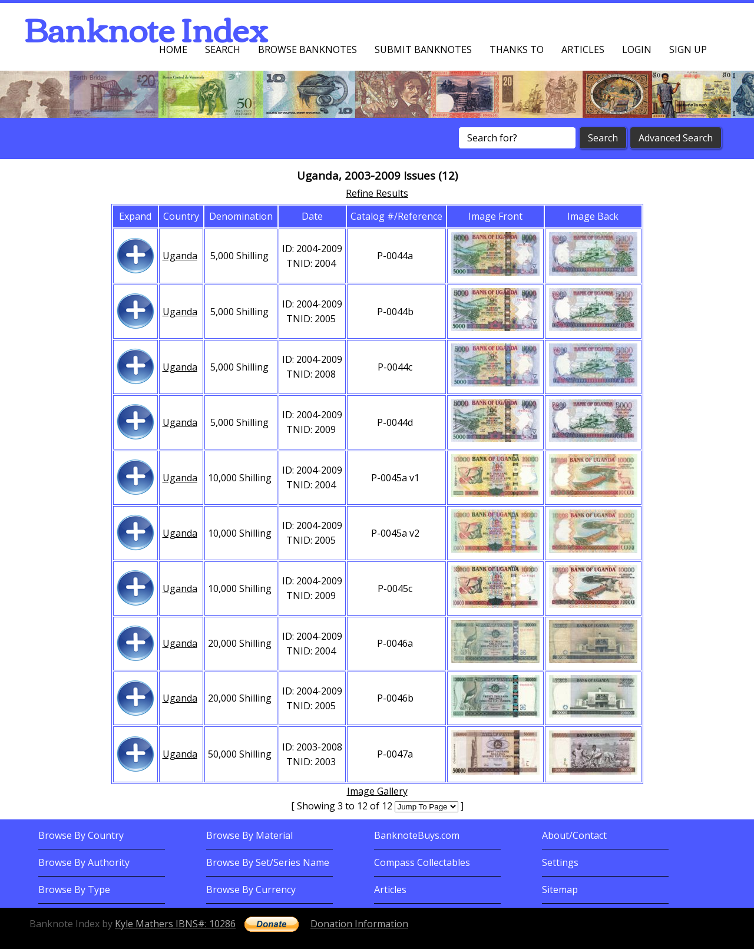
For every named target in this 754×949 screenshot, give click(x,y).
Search (222, 49)
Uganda (180, 255)
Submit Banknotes (423, 49)
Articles (582, 49)
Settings (560, 862)
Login (637, 49)
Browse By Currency (251, 889)
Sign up (688, 49)
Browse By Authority (84, 862)
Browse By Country (81, 835)
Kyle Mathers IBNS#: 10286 (175, 923)
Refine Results (377, 193)
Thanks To (517, 49)
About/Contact (574, 835)
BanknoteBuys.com (416, 835)
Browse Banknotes (307, 49)
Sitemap (560, 889)
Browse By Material (249, 835)
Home (173, 49)
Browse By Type (74, 889)
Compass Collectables (422, 862)
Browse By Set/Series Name (267, 862)
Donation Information (359, 923)
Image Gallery (377, 791)
